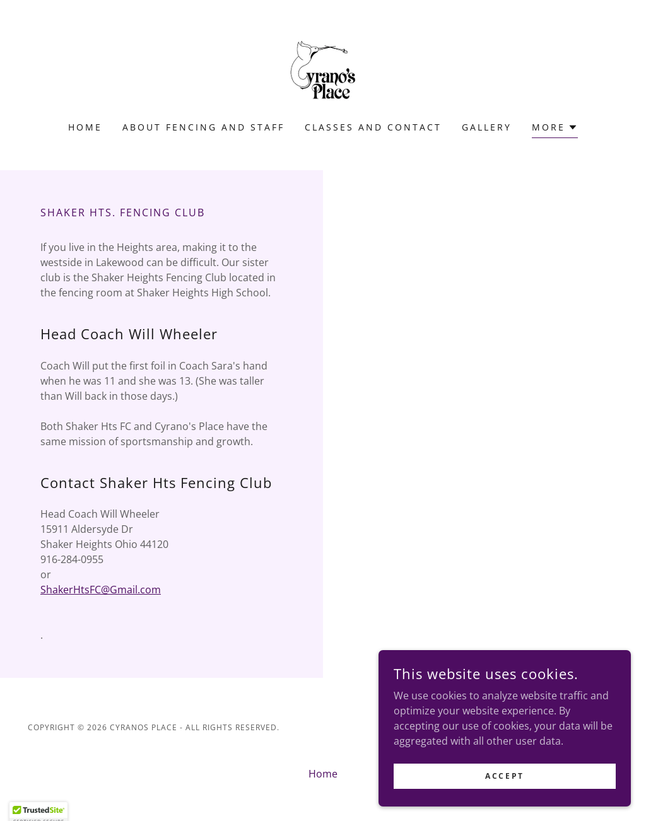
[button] (555, 129)
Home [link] (85, 127)
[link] (323, 69)
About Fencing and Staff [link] (203, 127)
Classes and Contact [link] (373, 127)
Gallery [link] (487, 127)
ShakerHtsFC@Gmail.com (100, 590)
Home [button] (323, 774)
